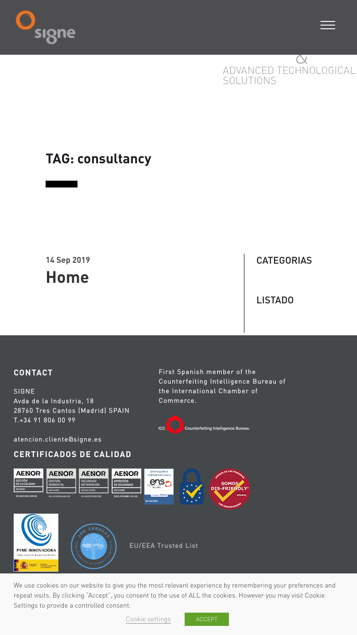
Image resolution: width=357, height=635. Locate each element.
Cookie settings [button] (148, 619)
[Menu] (328, 24)
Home (67, 276)
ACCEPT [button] (206, 619)
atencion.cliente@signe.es (58, 439)
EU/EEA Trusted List (163, 545)
